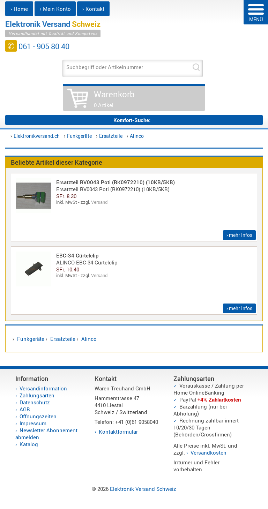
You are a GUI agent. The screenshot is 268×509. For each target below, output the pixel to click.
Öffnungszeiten (38, 416)
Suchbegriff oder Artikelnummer (104, 66)
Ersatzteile (110, 136)
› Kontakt (93, 8)
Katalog (29, 444)
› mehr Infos (239, 235)
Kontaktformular (118, 431)
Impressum (33, 423)
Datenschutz (35, 402)
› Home (19, 8)
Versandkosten (208, 452)
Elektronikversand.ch (37, 136)
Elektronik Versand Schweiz (143, 488)
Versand (99, 202)
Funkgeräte (79, 136)
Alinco (137, 136)
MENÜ (256, 13)
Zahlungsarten (37, 395)
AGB (25, 409)
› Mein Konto (55, 8)
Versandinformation (43, 388)
